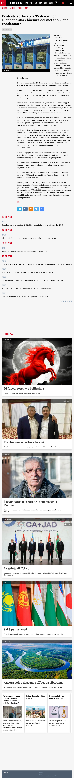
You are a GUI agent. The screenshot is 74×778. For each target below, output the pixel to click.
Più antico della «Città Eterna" (35, 697)
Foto (27, 8)
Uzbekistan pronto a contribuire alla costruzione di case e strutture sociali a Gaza (33, 280)
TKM (41, 3)
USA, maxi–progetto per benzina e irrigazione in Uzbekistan (25, 296)
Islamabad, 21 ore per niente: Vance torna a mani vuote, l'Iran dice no (29, 238)
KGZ (31, 3)
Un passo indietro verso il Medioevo (56, 697)
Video (21, 8)
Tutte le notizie (66, 301)
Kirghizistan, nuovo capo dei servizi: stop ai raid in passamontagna (27, 272)
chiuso (43, 192)
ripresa (49, 195)
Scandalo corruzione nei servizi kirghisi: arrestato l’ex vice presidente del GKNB (32, 225)
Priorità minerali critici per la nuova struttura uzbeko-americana (26, 288)
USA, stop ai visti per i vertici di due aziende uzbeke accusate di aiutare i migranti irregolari (37, 264)
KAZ (26, 3)
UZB (46, 3)
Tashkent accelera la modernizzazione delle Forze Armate (24, 251)
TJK (36, 3)
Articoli (13, 8)
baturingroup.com (50, 775)
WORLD (52, 3)
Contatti (6, 772)
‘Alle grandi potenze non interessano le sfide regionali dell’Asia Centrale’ (11, 699)
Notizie (4, 8)
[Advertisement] (37, 318)
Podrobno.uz (22, 78)
